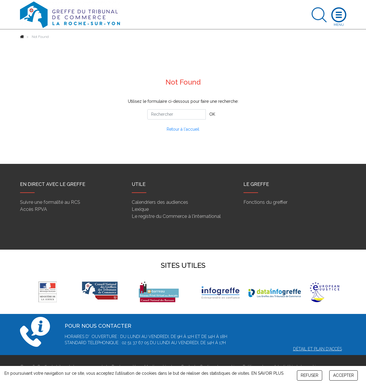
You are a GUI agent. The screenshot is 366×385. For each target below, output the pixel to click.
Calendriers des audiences (160, 202)
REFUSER (309, 375)
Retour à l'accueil (183, 129)
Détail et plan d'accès (317, 349)
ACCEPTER (343, 375)
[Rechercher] (176, 114)
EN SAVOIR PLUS (267, 373)
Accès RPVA (33, 209)
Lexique (140, 209)
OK (212, 114)
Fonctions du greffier (265, 202)
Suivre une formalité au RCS (50, 202)
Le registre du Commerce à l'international (176, 216)
